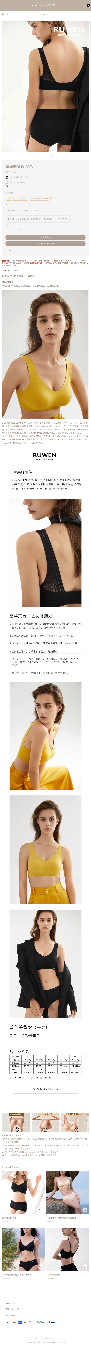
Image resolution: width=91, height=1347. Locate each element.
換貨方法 (45, 1342)
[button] (3, 14)
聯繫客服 (62, 1342)
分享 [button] (9, 251)
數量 (7, 226)
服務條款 (37, 1342)
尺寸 (7, 204)
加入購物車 (45, 237)
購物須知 (44, 8)
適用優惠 (9, 193)
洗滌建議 (29, 1342)
